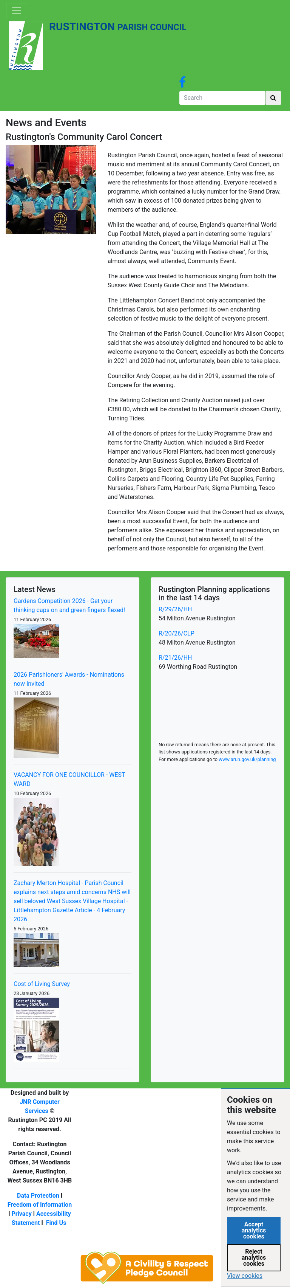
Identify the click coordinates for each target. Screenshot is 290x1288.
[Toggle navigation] (16, 10)
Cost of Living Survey (42, 983)
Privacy (21, 1213)
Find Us (56, 1222)
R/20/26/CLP (176, 633)
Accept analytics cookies (254, 1230)
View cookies (244, 1275)
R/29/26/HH (175, 609)
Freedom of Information (40, 1204)
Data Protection (38, 1195)
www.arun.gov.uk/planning (247, 759)
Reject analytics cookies (254, 1257)
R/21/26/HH (175, 657)
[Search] (222, 98)
